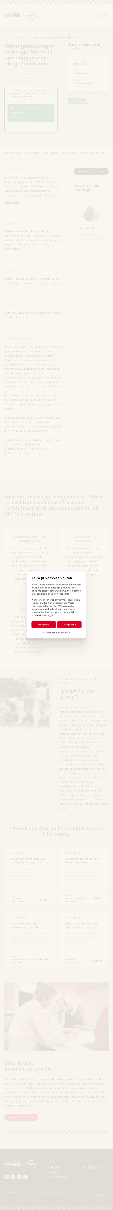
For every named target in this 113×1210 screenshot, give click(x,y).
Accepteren (69, 624)
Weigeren (43, 624)
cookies (41, 615)
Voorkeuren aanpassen (56, 632)
